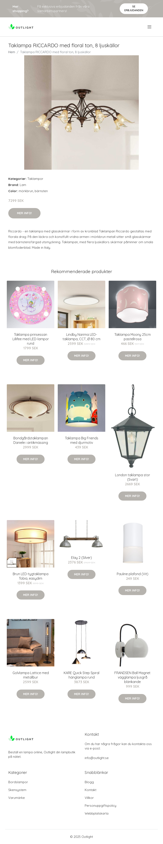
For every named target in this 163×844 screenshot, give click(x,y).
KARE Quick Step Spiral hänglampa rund (81, 675)
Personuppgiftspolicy (100, 806)
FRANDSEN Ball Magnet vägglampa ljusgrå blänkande (132, 677)
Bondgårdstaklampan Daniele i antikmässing (30, 440)
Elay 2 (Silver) (81, 557)
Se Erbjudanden (133, 8)
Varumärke (16, 798)
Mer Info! (24, 213)
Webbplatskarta (96, 813)
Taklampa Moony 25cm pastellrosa (132, 336)
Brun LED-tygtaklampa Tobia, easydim (30, 576)
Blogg (89, 782)
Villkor (89, 798)
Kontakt (90, 790)
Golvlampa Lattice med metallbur (31, 675)
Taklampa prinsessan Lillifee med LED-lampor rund (31, 339)
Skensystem (17, 790)
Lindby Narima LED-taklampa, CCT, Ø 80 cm (81, 336)
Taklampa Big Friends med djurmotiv (81, 440)
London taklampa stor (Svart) (132, 477)
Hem (11, 52)
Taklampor (35, 179)
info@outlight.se (97, 758)
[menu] (150, 27)
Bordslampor (18, 782)
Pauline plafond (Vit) (132, 574)
